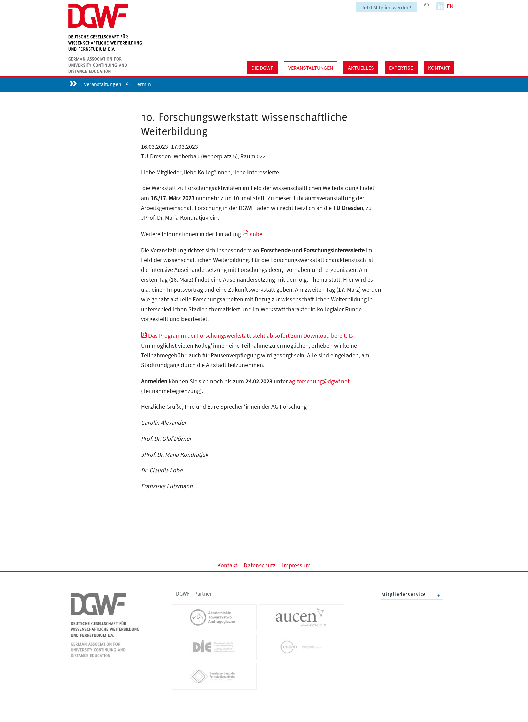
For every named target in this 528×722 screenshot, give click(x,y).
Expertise (401, 67)
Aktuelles (361, 67)
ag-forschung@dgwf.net (319, 381)
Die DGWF (262, 67)
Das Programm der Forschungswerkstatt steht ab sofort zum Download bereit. (247, 335)
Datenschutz (260, 565)
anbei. (257, 234)
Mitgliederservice (403, 594)
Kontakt (439, 67)
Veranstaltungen (310, 67)
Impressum (296, 565)
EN (450, 6)
